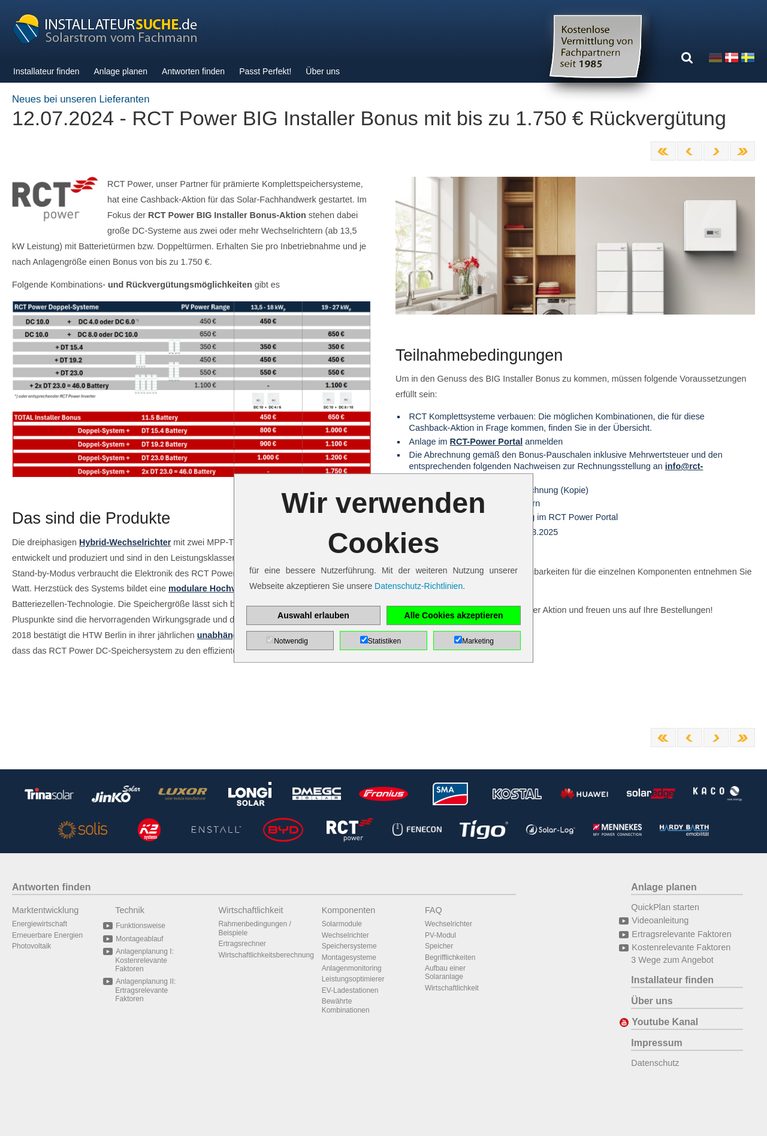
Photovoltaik (31, 946)
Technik (129, 910)
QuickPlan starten (665, 907)
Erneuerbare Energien (47, 935)
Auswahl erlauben (313, 615)
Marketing (478, 641)
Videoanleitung (660, 920)
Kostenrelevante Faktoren (680, 947)
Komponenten (349, 910)
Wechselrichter (345, 935)
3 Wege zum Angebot (672, 960)
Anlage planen (121, 71)
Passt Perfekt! (265, 71)
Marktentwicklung (45, 910)
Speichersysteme (349, 946)
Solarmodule (342, 924)
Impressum (656, 1043)
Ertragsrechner (241, 943)
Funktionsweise (140, 926)
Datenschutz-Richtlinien (419, 586)
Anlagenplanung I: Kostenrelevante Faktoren (144, 960)
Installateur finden (46, 71)
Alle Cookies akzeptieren (453, 615)
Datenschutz (655, 1063)
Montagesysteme (349, 957)
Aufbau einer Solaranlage (445, 972)
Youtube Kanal (664, 1022)
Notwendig (291, 641)
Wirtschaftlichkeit (250, 910)
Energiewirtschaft (39, 924)
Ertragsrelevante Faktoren (681, 934)
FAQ (433, 910)
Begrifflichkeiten (450, 957)
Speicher (439, 946)
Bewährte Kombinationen (346, 1005)
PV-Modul (440, 935)
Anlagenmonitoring (352, 968)
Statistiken (384, 641)
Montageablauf (139, 939)
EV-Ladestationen (350, 990)
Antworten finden (193, 71)
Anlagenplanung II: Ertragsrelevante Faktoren (145, 990)
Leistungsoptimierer (353, 979)
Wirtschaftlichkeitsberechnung (265, 955)
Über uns (323, 71)
